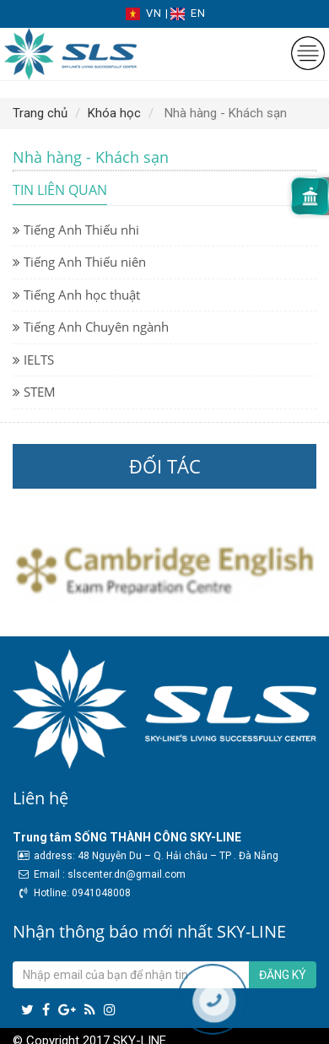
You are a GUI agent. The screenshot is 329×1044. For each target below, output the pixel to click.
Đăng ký (282, 975)
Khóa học (114, 113)
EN (188, 13)
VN (145, 13)
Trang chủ (40, 113)
